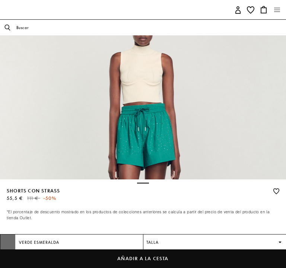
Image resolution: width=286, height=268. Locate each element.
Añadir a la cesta (142, 258)
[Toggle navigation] (277, 10)
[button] (238, 9)
